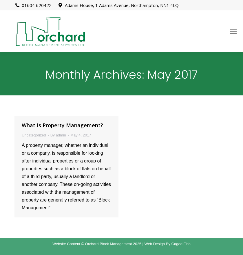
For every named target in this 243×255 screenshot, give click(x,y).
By (58, 135)
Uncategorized (34, 135)
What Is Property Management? (62, 125)
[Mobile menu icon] (233, 31)
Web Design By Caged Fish (168, 244)
